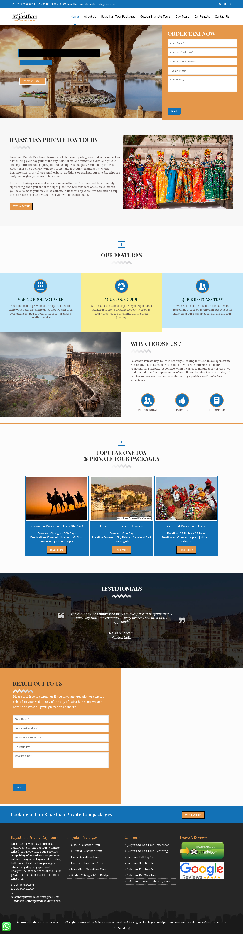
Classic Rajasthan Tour (85, 844)
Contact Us (193, 815)
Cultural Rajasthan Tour (86, 851)
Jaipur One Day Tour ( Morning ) (148, 851)
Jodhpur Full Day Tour (142, 857)
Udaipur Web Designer (172, 922)
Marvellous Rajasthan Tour (88, 869)
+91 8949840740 (51, 4)
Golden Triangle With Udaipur (91, 875)
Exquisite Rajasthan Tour (87, 863)
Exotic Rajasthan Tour (85, 857)
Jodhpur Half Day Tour (142, 863)
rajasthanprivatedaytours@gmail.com (91, 4)
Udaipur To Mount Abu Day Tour (148, 881)
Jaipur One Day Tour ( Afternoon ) (149, 844)
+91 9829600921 (25, 4)
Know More (21, 206)
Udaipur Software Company (208, 922)
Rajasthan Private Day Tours (44, 922)
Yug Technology (143, 922)
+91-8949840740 (24, 889)
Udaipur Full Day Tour (142, 869)
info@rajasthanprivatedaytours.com (37, 900)
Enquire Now (33, 81)
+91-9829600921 (24, 885)
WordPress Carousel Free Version (137, 518)
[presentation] (196, 100)
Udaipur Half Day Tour (142, 875)
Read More (59, 549)
